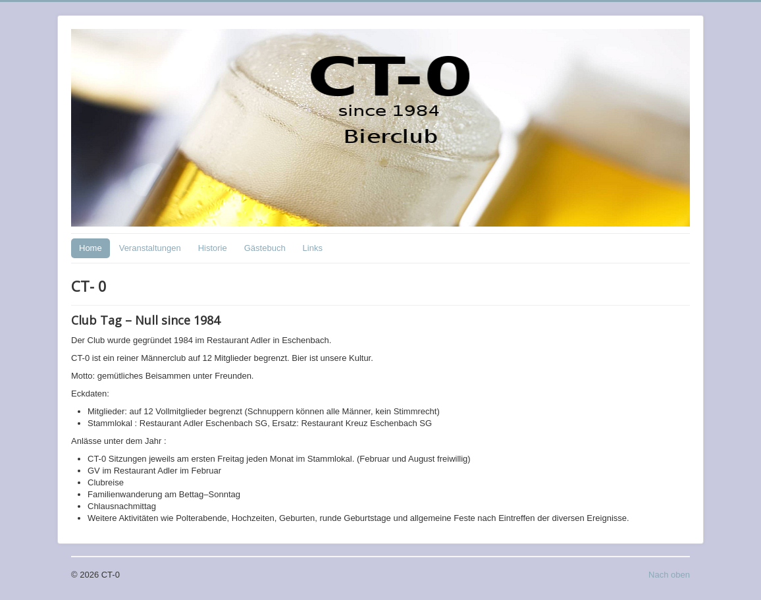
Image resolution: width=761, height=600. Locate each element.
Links (313, 248)
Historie (212, 248)
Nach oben (669, 575)
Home (90, 248)
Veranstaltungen (150, 248)
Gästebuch (265, 248)
